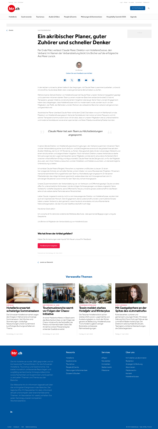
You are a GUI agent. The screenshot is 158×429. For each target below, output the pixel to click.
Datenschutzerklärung (31, 427)
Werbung (10, 2)
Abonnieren (130, 367)
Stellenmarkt (107, 367)
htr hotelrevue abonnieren (136, 357)
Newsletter (131, 2)
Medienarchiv (146, 2)
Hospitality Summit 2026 (116, 16)
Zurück (11, 30)
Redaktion (130, 361)
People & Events (70, 16)
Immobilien (20, 2)
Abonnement (138, 2)
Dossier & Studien (73, 373)
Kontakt (129, 373)
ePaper (125, 2)
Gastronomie (26, 16)
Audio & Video (54, 16)
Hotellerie (13, 16)
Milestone (105, 370)
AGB (22, 427)
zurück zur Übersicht (46, 262)
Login (121, 2)
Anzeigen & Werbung (134, 364)
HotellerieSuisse (132, 376)
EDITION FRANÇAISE (138, 8)
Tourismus (40, 16)
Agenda (133, 16)
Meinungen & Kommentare (91, 16)
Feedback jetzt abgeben (48, 245)
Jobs (15, 2)
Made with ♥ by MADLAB (145, 427)
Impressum (16, 427)
